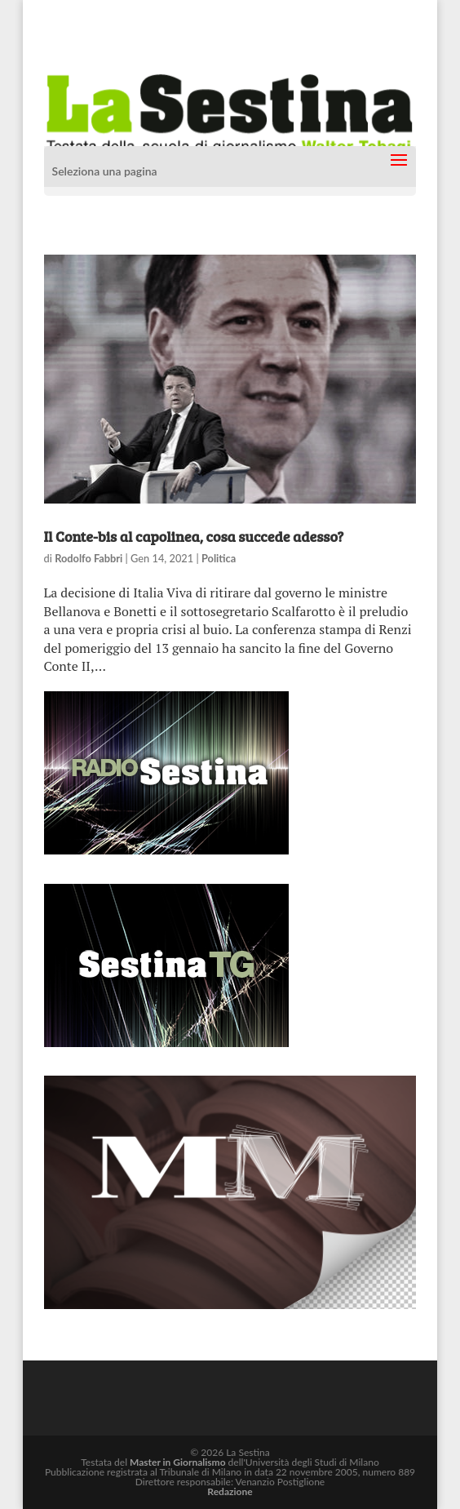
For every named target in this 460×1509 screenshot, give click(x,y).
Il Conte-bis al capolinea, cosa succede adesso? (194, 536)
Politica (218, 558)
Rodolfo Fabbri (88, 558)
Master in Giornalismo (177, 1462)
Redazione (229, 1491)
